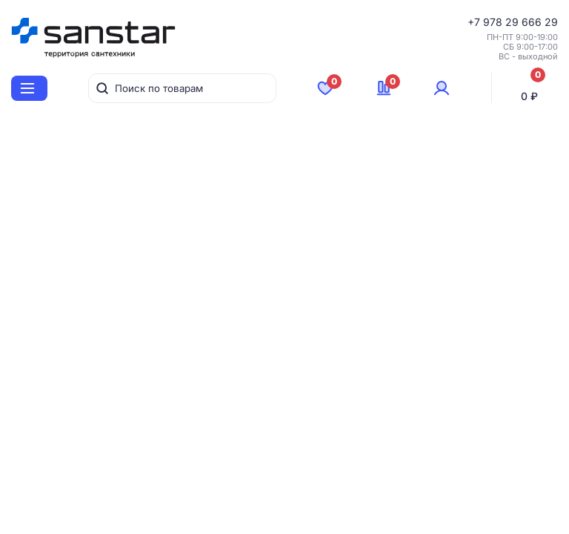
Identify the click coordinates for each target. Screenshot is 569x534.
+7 (475, 22)
